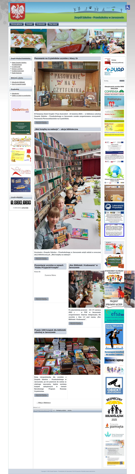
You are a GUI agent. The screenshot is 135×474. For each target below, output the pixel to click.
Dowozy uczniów (17, 69)
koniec (70, 410)
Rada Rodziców (17, 73)
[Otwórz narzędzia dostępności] (127, 7)
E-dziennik (41, 24)
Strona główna (16, 24)
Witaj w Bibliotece (44, 403)
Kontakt (29, 24)
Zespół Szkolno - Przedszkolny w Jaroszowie (99, 17)
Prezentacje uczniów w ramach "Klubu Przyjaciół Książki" (48, 266)
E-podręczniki (16, 67)
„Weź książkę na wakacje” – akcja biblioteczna (56, 129)
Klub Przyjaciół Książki (19, 84)
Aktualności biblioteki (18, 82)
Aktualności (15, 93)
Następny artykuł (61, 410)
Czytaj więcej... (41, 122)
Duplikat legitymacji (18, 71)
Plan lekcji (53, 24)
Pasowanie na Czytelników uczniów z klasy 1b (56, 58)
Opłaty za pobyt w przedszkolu (21, 95)
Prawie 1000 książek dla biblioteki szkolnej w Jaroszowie (50, 331)
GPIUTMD (25, 208)
